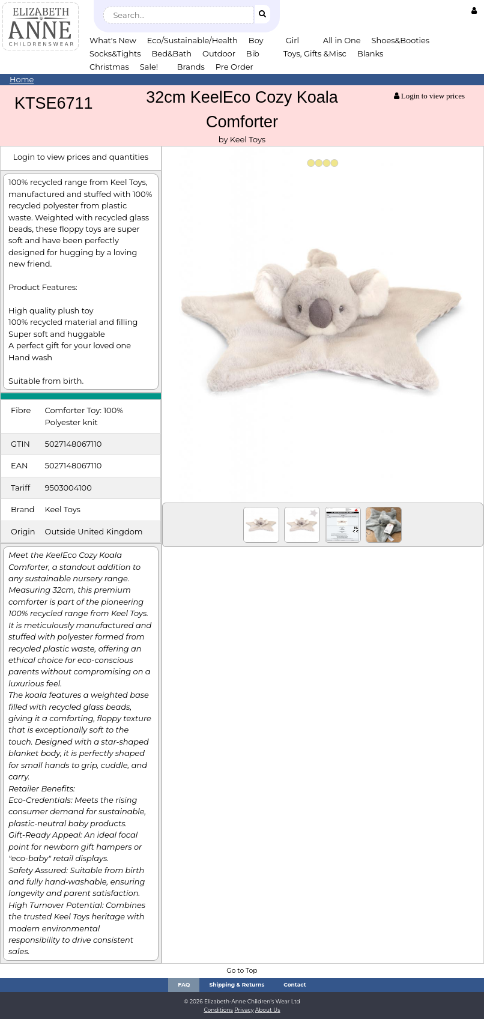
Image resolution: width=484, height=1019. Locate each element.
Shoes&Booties (401, 40)
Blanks (370, 53)
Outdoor (218, 53)
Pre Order (234, 66)
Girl (292, 40)
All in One (342, 40)
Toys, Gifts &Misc (314, 53)
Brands (191, 66)
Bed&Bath (172, 53)
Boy (256, 40)
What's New (112, 40)
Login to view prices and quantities (80, 157)
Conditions (218, 1009)
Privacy (243, 1009)
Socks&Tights (115, 53)
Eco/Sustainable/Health (192, 40)
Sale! (149, 66)
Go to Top (241, 971)
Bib (252, 53)
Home (22, 79)
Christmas (109, 66)
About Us (267, 1009)
